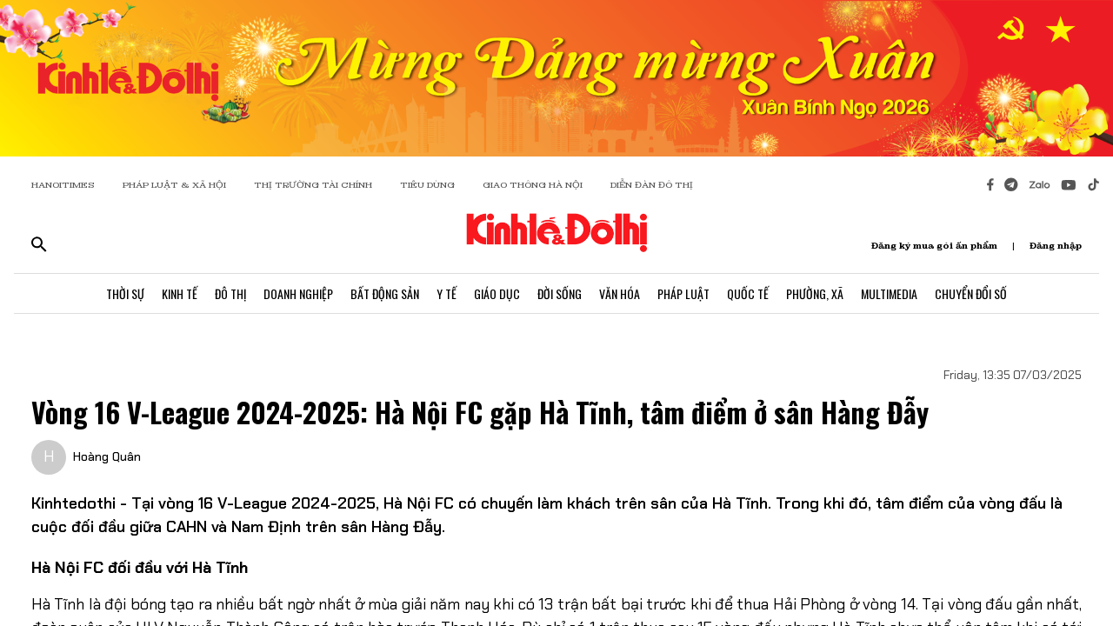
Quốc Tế (748, 293)
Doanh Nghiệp (298, 293)
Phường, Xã (814, 293)
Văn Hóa (619, 293)
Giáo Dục (497, 293)
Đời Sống (559, 293)
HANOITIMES (63, 184)
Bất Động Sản (384, 293)
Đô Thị (230, 293)
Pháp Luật (683, 293)
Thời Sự (125, 293)
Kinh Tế (179, 293)
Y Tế (447, 293)
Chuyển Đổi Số (971, 293)
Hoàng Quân (107, 456)
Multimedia (889, 293)
